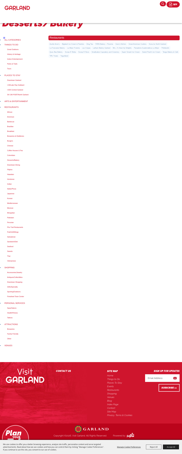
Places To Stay (12, 75)
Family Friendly (12, 334)
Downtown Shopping (14, 282)
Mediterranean (12, 203)
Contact (111, 408)
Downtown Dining (13, 165)
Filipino (9, 169)
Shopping (9, 267)
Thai (8, 256)
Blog (109, 400)
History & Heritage (14, 54)
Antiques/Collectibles (15, 277)
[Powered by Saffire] (131, 435)
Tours (9, 69)
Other (9, 339)
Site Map (111, 411)
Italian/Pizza (11, 189)
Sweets (10, 251)
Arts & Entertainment (16, 101)
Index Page (112, 404)
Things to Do (11, 45)
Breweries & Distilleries (15, 136)
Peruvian (10, 222)
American (10, 117)
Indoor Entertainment (15, 59)
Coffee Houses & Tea (15, 150)
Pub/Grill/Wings (13, 232)
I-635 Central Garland (15, 90)
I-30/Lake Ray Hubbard (15, 85)
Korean (9, 198)
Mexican (10, 208)
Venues (8, 345)
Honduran (10, 179)
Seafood (10, 246)
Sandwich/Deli (12, 242)
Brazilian (10, 126)
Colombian (11, 155)
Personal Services (14, 303)
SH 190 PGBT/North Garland (18, 95)
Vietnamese (11, 261)
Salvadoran (11, 237)
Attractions (11, 324)
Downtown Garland (14, 80)
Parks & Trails (12, 64)
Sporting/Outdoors (14, 292)
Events (110, 386)
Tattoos (9, 318)
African (9, 112)
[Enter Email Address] (162, 378)
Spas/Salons (12, 308)
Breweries (11, 329)
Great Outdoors (13, 49)
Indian (9, 184)
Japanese (10, 193)
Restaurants (11, 107)
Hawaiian (10, 174)
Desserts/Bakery (13, 160)
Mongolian (11, 213)
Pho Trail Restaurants (15, 227)
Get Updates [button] (169, 388)
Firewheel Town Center (15, 296)
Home (110, 375)
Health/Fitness (12, 313)
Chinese (10, 146)
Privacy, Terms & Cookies (119, 415)
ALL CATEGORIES (12, 40)
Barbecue (10, 122)
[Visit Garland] (17, 5)
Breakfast (10, 131)
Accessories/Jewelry (14, 272)
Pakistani (10, 218)
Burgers (10, 141)
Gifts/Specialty (12, 287)
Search (163, 3)
